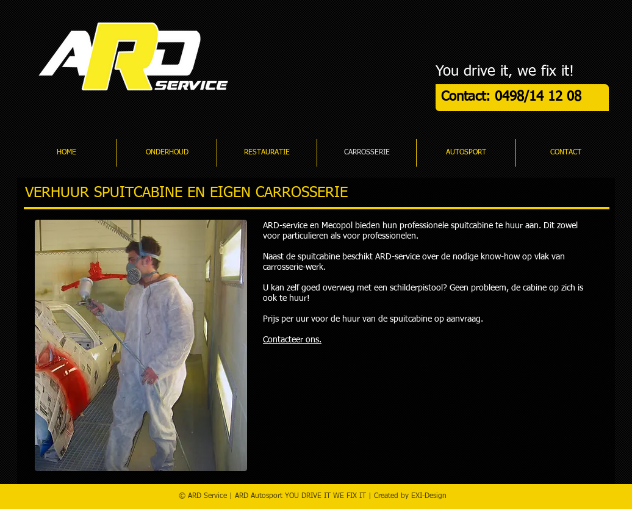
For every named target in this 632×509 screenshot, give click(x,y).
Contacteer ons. (292, 340)
